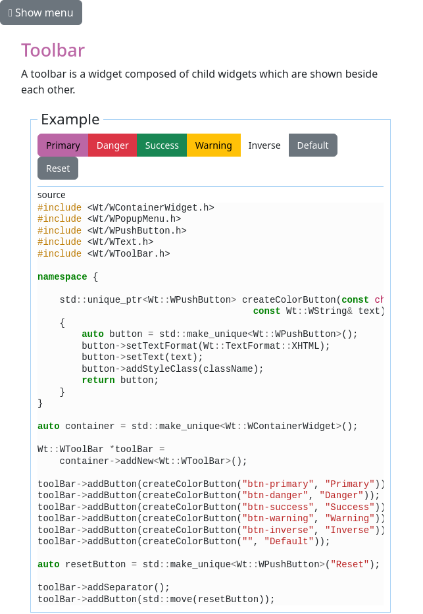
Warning (213, 145)
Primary (63, 145)
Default (313, 145)
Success (162, 145)
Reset (363, 145)
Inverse (265, 145)
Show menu (41, 12)
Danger (113, 145)
